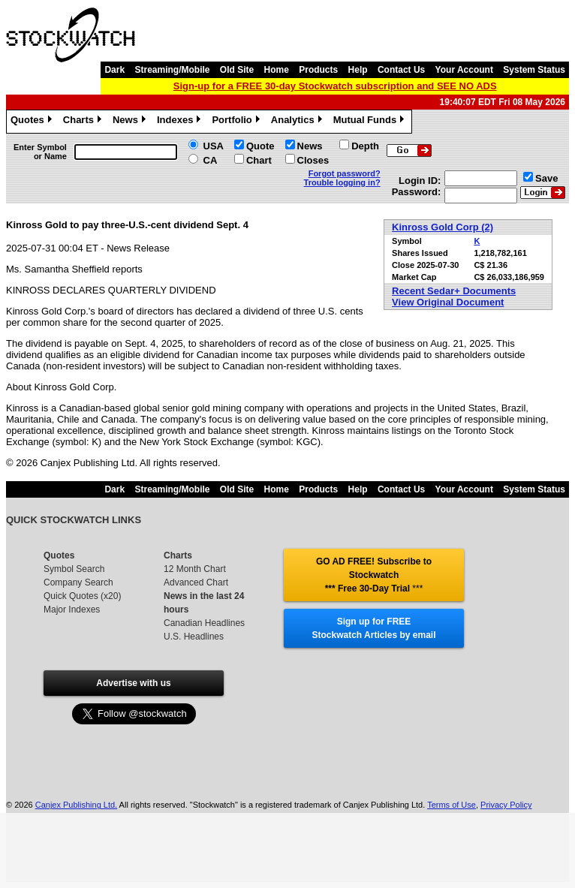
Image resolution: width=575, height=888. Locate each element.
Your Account (464, 70)
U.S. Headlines (194, 636)
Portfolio (237, 121)
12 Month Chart (195, 569)
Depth (365, 146)
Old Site (237, 70)
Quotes (33, 121)
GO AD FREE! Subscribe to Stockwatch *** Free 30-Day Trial (374, 575)
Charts (84, 121)
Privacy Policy (505, 804)
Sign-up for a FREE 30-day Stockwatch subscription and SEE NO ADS (335, 86)
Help (358, 70)
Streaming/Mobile (171, 70)
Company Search (78, 582)
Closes (313, 160)
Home (276, 70)
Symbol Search (74, 569)
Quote (260, 146)
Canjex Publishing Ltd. (76, 804)
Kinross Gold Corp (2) (442, 227)
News (131, 121)
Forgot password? (345, 173)
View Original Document (448, 302)
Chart (259, 160)
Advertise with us (133, 683)
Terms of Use (451, 804)
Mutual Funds (370, 121)
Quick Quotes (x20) (82, 596)
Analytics (298, 121)
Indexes (180, 121)
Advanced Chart (196, 582)
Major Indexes (72, 609)
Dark (114, 70)
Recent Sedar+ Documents (454, 291)
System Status (534, 70)
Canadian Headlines (204, 623)
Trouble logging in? (342, 182)
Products (318, 70)
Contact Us (401, 70)
